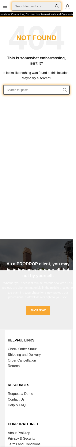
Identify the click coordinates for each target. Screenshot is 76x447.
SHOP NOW (38, 310)
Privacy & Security (21, 438)
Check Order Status (23, 349)
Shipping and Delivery (24, 354)
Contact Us (16, 399)
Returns (14, 366)
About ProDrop (19, 433)
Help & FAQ (17, 405)
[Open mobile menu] (5, 6)
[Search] (36, 6)
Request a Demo (20, 394)
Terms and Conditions (24, 444)
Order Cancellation (22, 360)
